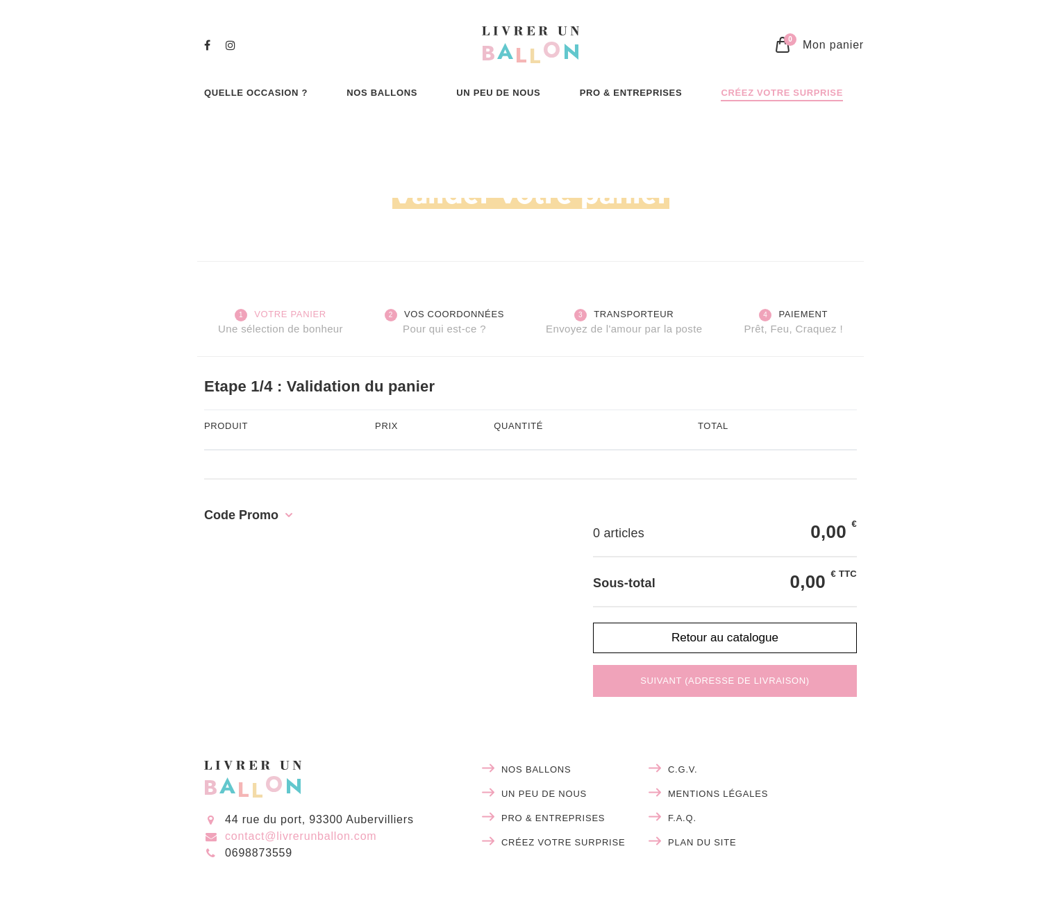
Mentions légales (718, 794)
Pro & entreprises (553, 818)
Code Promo (241, 515)
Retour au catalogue (724, 637)
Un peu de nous (544, 794)
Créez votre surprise (563, 842)
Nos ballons (536, 769)
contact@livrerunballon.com (300, 836)
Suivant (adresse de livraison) (725, 680)
